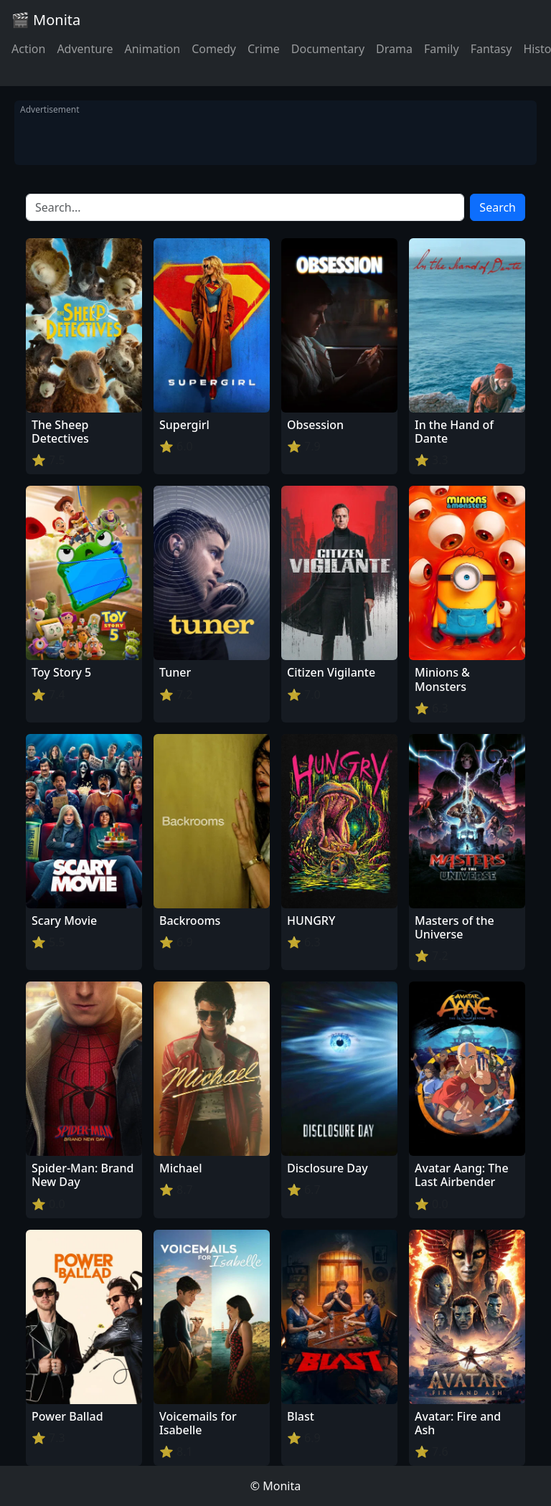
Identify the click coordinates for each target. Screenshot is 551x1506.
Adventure (85, 49)
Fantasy (491, 49)
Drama (394, 49)
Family (441, 49)
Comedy (214, 49)
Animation (152, 49)
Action (28, 49)
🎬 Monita (45, 19)
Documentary (327, 49)
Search (497, 207)
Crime (264, 49)
